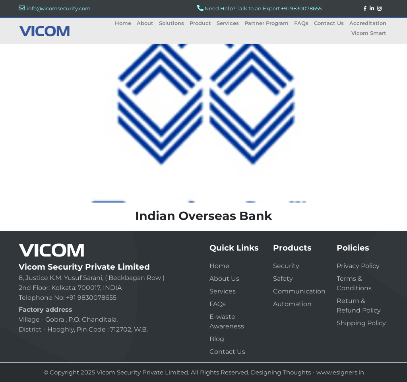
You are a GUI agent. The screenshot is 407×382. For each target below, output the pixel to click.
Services (228, 23)
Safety (283, 278)
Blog (216, 339)
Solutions (171, 23)
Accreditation (367, 23)
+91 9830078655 (301, 8)
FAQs (301, 23)
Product (200, 23)
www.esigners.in (340, 372)
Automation (292, 304)
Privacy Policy (358, 266)
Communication (299, 291)
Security (286, 266)
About (145, 23)
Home (123, 23)
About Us (224, 278)
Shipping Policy (361, 323)
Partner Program (266, 23)
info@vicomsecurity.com (59, 8)
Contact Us (329, 23)
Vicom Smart (368, 33)
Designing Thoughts (281, 372)
